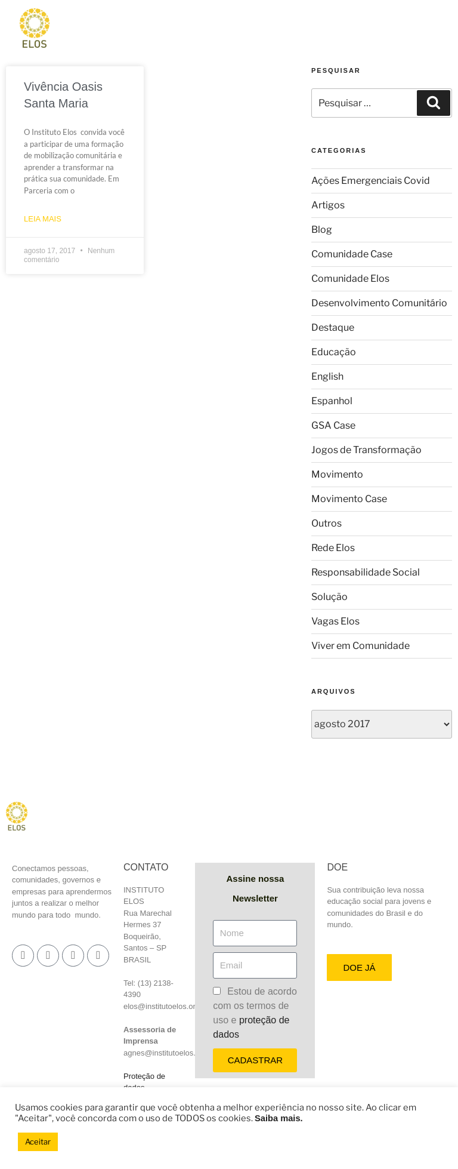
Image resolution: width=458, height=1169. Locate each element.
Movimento (337, 474)
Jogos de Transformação (366, 450)
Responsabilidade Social (365, 572)
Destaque (332, 327)
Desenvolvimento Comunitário (379, 303)
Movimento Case (349, 498)
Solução (329, 596)
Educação (333, 352)
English (327, 376)
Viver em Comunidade (360, 645)
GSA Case (333, 425)
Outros (326, 523)
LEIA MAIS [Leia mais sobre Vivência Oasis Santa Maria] (42, 218)
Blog (321, 229)
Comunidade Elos (350, 278)
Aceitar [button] (38, 1141)
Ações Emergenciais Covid (370, 180)
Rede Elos (333, 547)
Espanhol (331, 401)
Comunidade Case (351, 254)
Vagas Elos (335, 621)
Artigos (328, 205)
